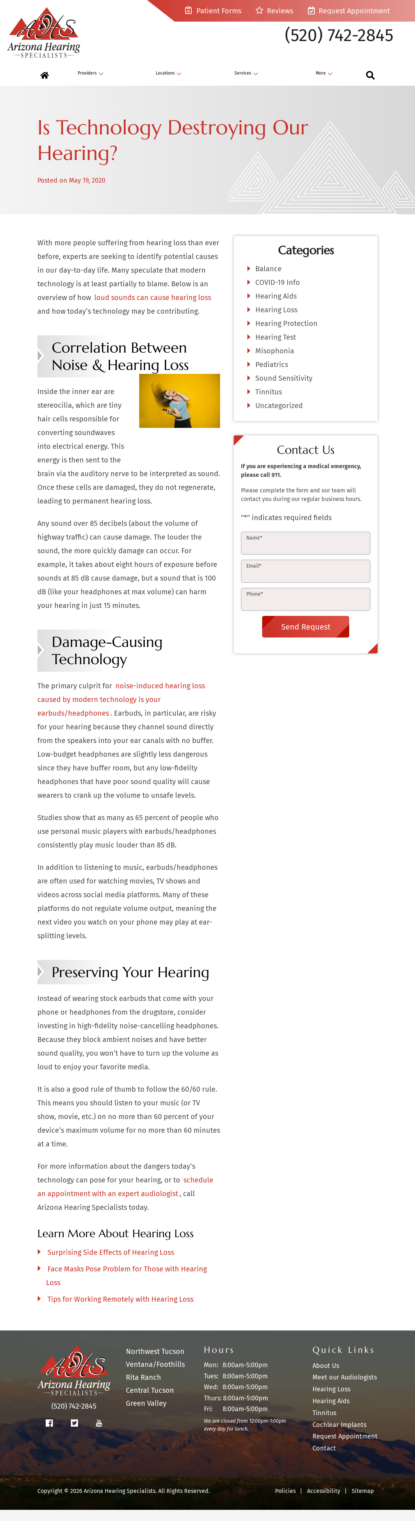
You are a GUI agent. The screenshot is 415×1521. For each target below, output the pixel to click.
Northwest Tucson (155, 1363)
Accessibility (323, 1502)
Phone (254, 606)
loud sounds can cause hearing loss (152, 309)
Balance (268, 280)
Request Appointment (348, 10)
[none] (91, 86)
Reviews (274, 10)
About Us (326, 1377)
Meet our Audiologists (345, 1389)
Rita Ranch (143, 1388)
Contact (324, 1460)
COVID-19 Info (277, 294)
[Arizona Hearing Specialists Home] (52, 34)
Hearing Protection (286, 335)
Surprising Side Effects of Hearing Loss (110, 1264)
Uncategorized (279, 417)
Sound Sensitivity (284, 389)
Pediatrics (271, 376)
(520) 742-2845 (339, 41)
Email (253, 577)
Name (254, 549)
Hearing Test (275, 348)
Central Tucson (150, 1401)
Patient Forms (213, 10)
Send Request (305, 638)
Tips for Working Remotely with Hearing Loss (120, 1310)
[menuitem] (44, 86)
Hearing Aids (276, 307)
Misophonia (274, 362)
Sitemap (363, 1502)
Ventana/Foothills (155, 1376)
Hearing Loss (276, 321)
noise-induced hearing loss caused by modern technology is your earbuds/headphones (121, 711)
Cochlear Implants (339, 1436)
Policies (285, 1502)
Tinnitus (268, 403)
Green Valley (146, 1414)
